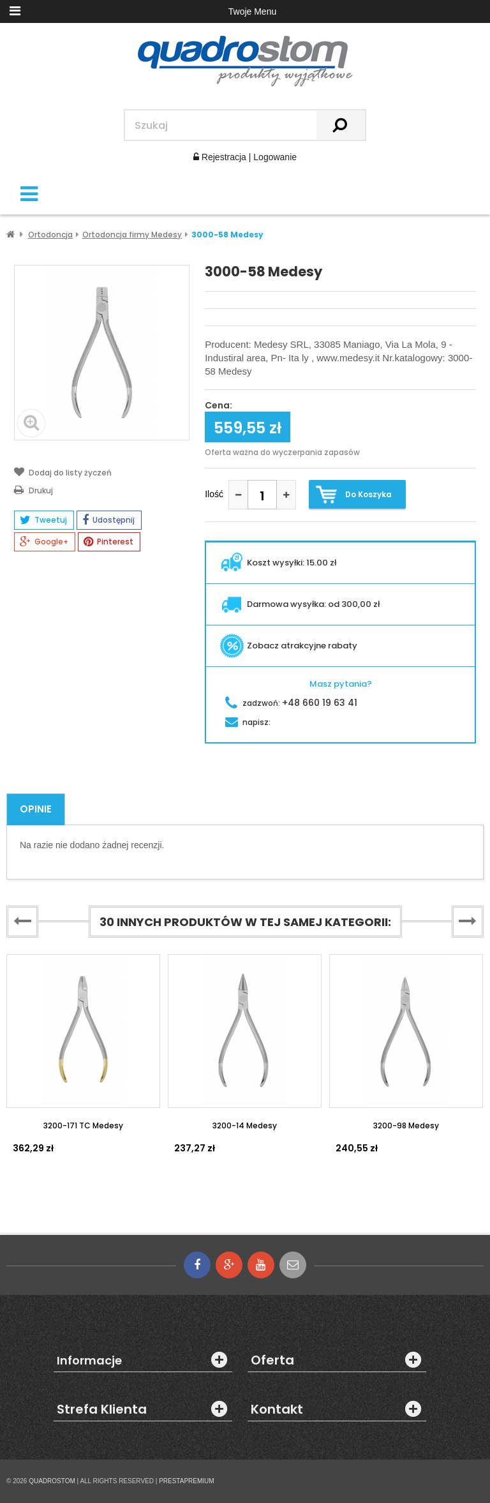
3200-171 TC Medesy (83, 1125)
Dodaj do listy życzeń (63, 472)
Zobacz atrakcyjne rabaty (288, 645)
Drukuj (33, 489)
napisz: (248, 722)
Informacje (89, 1360)
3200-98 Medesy (406, 1125)
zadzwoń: (291, 703)
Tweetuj (43, 520)
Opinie (36, 809)
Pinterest (108, 542)
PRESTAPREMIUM (186, 1480)
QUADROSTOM (52, 1480)
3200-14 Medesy (244, 1125)
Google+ (44, 542)
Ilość (214, 494)
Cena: (218, 406)
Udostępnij (108, 520)
